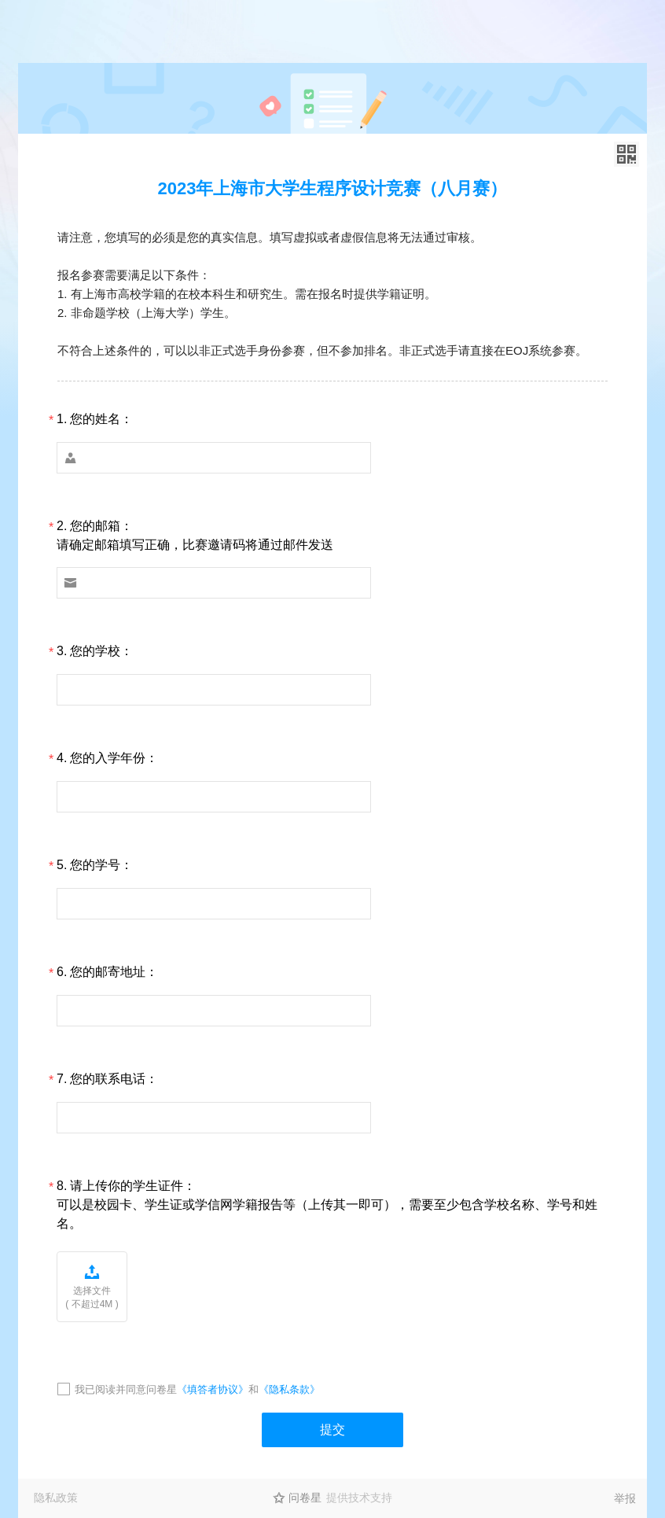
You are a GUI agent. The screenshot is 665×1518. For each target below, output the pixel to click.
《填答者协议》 (212, 1389)
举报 (625, 1498)
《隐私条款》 (289, 1389)
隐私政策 (56, 1497)
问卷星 (304, 1497)
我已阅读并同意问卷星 (126, 1389)
